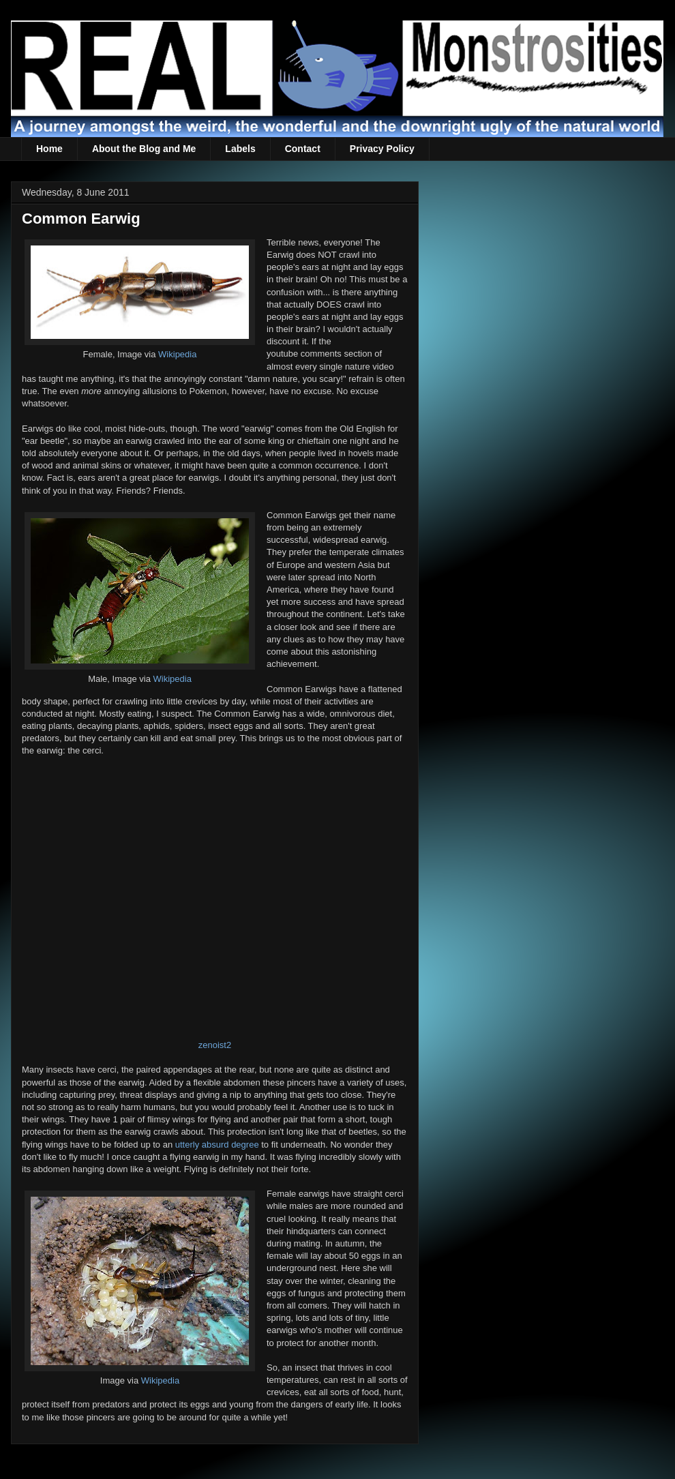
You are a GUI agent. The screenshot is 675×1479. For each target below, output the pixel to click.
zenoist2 (214, 1045)
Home (49, 148)
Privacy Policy (382, 148)
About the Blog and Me (144, 148)
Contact (302, 148)
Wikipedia (177, 354)
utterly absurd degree (217, 1144)
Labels (240, 148)
